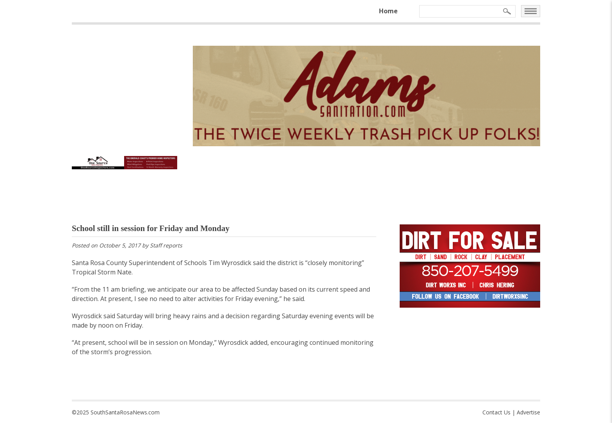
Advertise (528, 412)
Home (388, 11)
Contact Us (496, 412)
